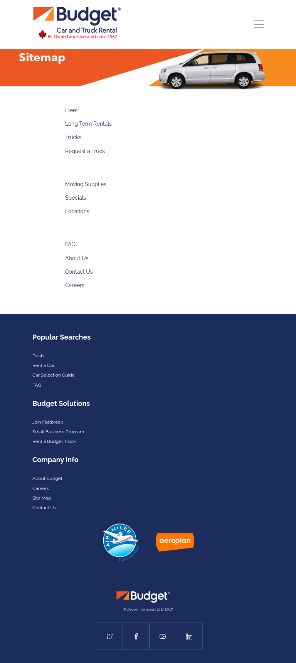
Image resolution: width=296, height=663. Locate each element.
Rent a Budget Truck (54, 441)
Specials (75, 198)
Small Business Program (58, 431)
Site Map (41, 498)
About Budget (47, 478)
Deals (38, 355)
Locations (77, 211)
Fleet (71, 110)
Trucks (73, 137)
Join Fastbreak (47, 422)
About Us (76, 258)
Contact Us (78, 272)
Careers (74, 285)
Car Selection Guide (53, 375)
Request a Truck (85, 151)
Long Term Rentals (88, 124)
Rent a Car (43, 365)
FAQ (70, 244)
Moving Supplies (85, 184)
